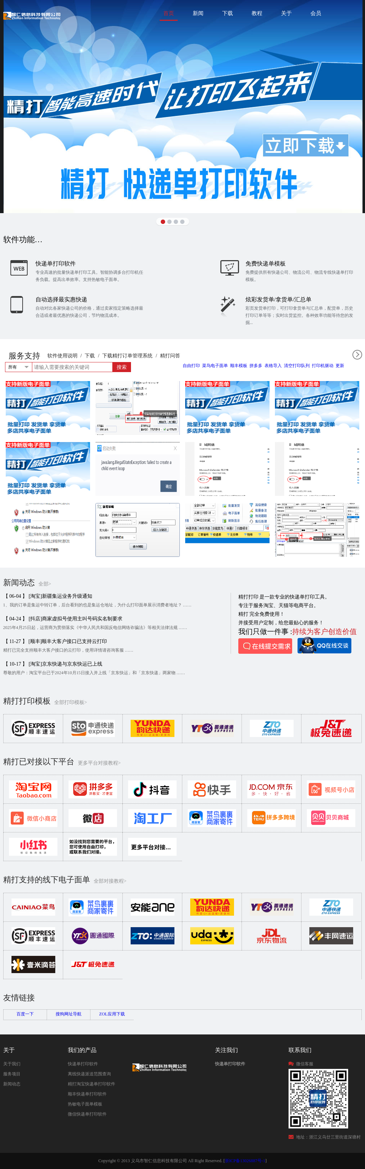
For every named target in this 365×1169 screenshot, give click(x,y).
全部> (44, 584)
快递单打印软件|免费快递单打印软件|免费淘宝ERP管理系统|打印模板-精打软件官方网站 (31, 16)
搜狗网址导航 (68, 1014)
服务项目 (11, 1073)
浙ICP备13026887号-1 (245, 1160)
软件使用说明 (62, 355)
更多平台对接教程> (99, 763)
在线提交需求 (265, 646)
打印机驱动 (322, 365)
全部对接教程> (110, 881)
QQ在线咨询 (324, 645)
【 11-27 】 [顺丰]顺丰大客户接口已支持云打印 (55, 641)
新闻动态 (11, 1083)
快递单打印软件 (83, 1063)
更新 (340, 365)
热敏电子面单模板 (85, 1104)
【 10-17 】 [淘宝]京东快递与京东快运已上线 (53, 664)
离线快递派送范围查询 (89, 1073)
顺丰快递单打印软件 (87, 1094)
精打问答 (170, 355)
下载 (227, 13)
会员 (315, 13)
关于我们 (11, 1063)
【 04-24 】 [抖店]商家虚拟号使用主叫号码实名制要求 (63, 618)
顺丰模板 (238, 365)
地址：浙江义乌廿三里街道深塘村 (328, 1137)
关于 (286, 13)
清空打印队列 (297, 365)
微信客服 (304, 1063)
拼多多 (255, 365)
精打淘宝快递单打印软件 (91, 1083)
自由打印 (191, 365)
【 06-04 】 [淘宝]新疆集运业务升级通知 (48, 596)
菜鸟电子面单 (215, 365)
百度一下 (25, 1014)
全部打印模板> (70, 702)
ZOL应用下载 (112, 1014)
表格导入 (273, 365)
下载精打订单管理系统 (127, 355)
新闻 (198, 13)
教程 (257, 13)
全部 (357, 355)
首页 (168, 13)
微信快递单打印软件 (87, 1114)
